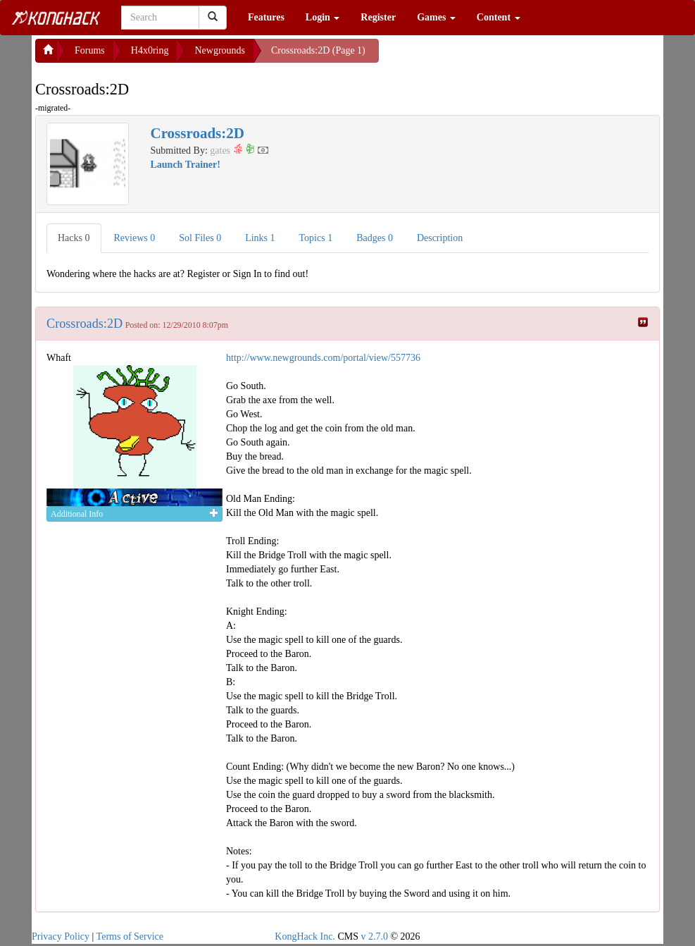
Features (266, 17)
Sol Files (200, 238)
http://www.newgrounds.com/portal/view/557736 (323, 357)
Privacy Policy (60, 936)
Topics (316, 238)
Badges (374, 238)
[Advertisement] (491, 56)
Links (260, 238)
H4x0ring (150, 50)
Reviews (135, 238)
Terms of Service (129, 936)
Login (323, 17)
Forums (90, 50)
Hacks (74, 238)
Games (436, 17)
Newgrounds (219, 50)
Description (440, 238)
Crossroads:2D (84, 324)
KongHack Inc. (305, 936)
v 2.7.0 (374, 936)
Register (378, 17)
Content (498, 17)
